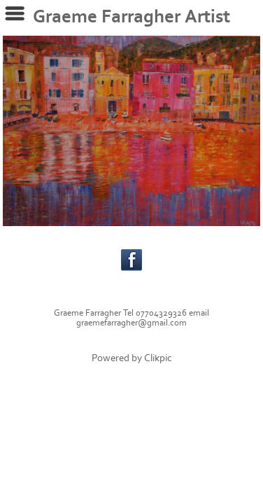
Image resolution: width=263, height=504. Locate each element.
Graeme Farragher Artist (131, 16)
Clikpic (158, 358)
